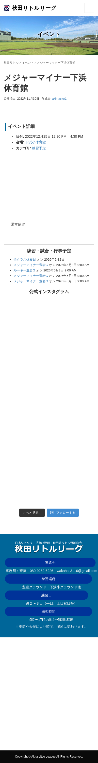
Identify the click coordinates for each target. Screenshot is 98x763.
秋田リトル (11, 62)
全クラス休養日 (25, 259)
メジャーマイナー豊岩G (31, 265)
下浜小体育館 (35, 142)
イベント (28, 62)
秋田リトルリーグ (34, 8)
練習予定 (39, 148)
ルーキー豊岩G (24, 270)
